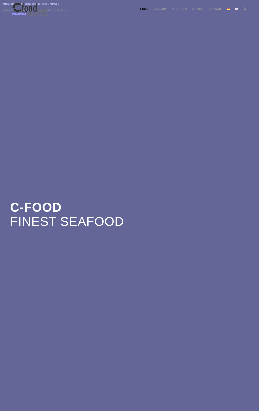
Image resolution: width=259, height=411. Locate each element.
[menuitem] (144, 9)
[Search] (245, 9)
